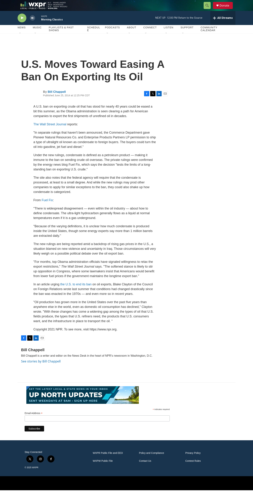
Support (186, 35)
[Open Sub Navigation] (20, 40)
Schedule (93, 36)
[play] (22, 26)
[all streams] (222, 25)
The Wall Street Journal (49, 132)
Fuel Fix (47, 207)
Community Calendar (209, 36)
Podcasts (112, 35)
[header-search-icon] (208, 9)
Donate (226, 9)
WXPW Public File (103, 468)
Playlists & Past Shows (61, 36)
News (22, 35)
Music (37, 35)
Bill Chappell (57, 99)
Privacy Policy (193, 460)
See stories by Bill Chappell (41, 369)
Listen (168, 35)
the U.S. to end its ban (76, 292)
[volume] (32, 26)
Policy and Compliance (151, 460)
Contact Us (145, 468)
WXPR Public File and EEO (108, 460)
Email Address (34, 420)
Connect (150, 35)
